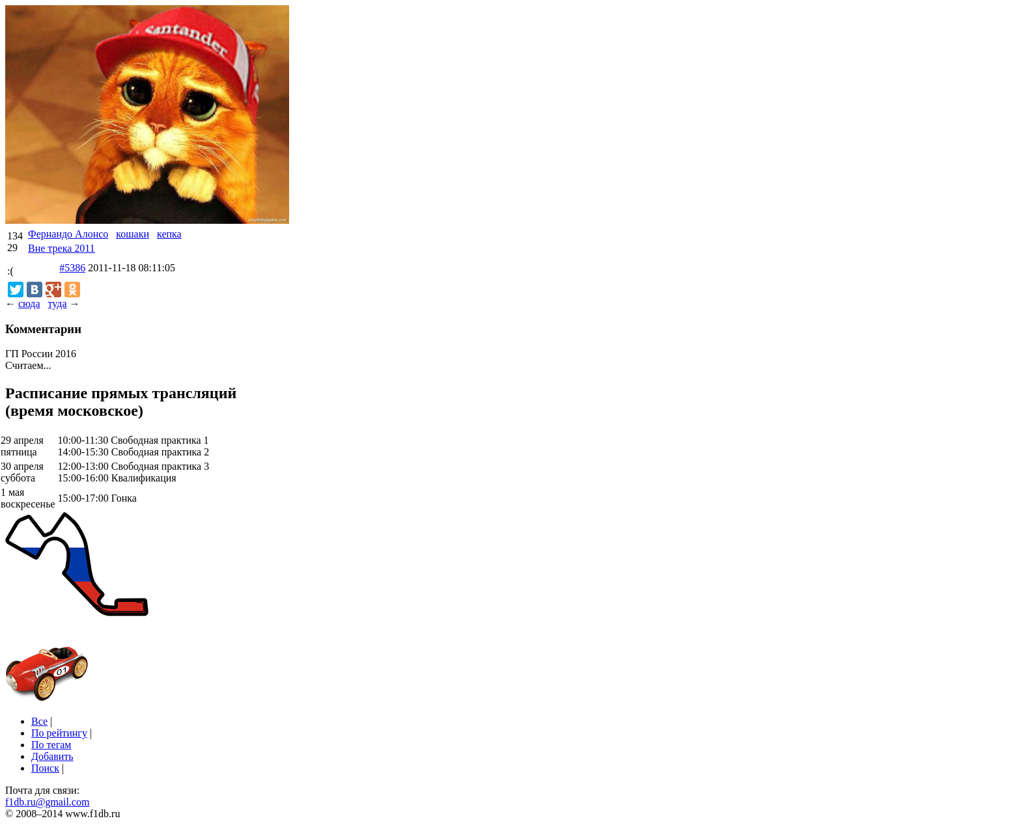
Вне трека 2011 (61, 248)
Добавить (52, 756)
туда (57, 303)
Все (39, 721)
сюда (29, 303)
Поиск (45, 768)
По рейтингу (59, 732)
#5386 (72, 267)
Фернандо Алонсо (68, 233)
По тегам (51, 744)
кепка (169, 233)
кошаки (132, 233)
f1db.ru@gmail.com (47, 801)
